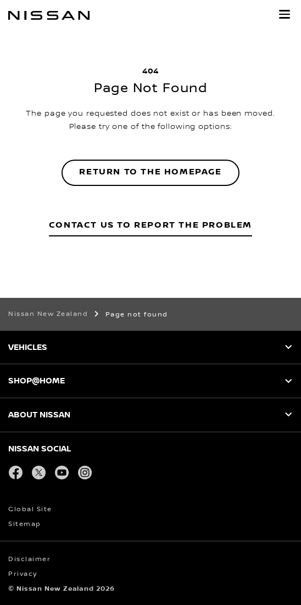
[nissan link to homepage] (49, 15)
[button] (284, 14)
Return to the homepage (150, 172)
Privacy (22, 574)
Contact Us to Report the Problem (150, 225)
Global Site (30, 509)
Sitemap (24, 524)
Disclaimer (29, 559)
